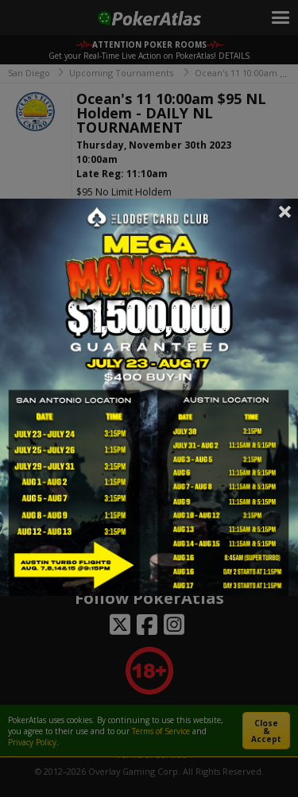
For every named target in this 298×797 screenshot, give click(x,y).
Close (285, 211)
